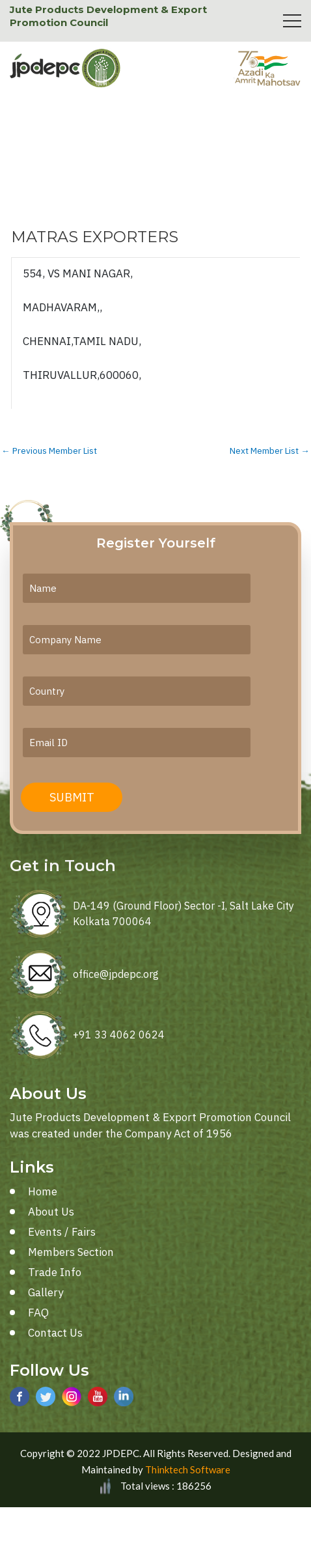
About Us (51, 1211)
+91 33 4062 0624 (119, 1034)
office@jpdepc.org (116, 974)
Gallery (45, 1292)
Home (42, 1191)
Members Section (71, 1252)
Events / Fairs (62, 1232)
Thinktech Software (187, 1469)
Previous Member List (49, 451)
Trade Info (54, 1272)
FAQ (38, 1312)
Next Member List (270, 451)
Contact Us (55, 1333)
